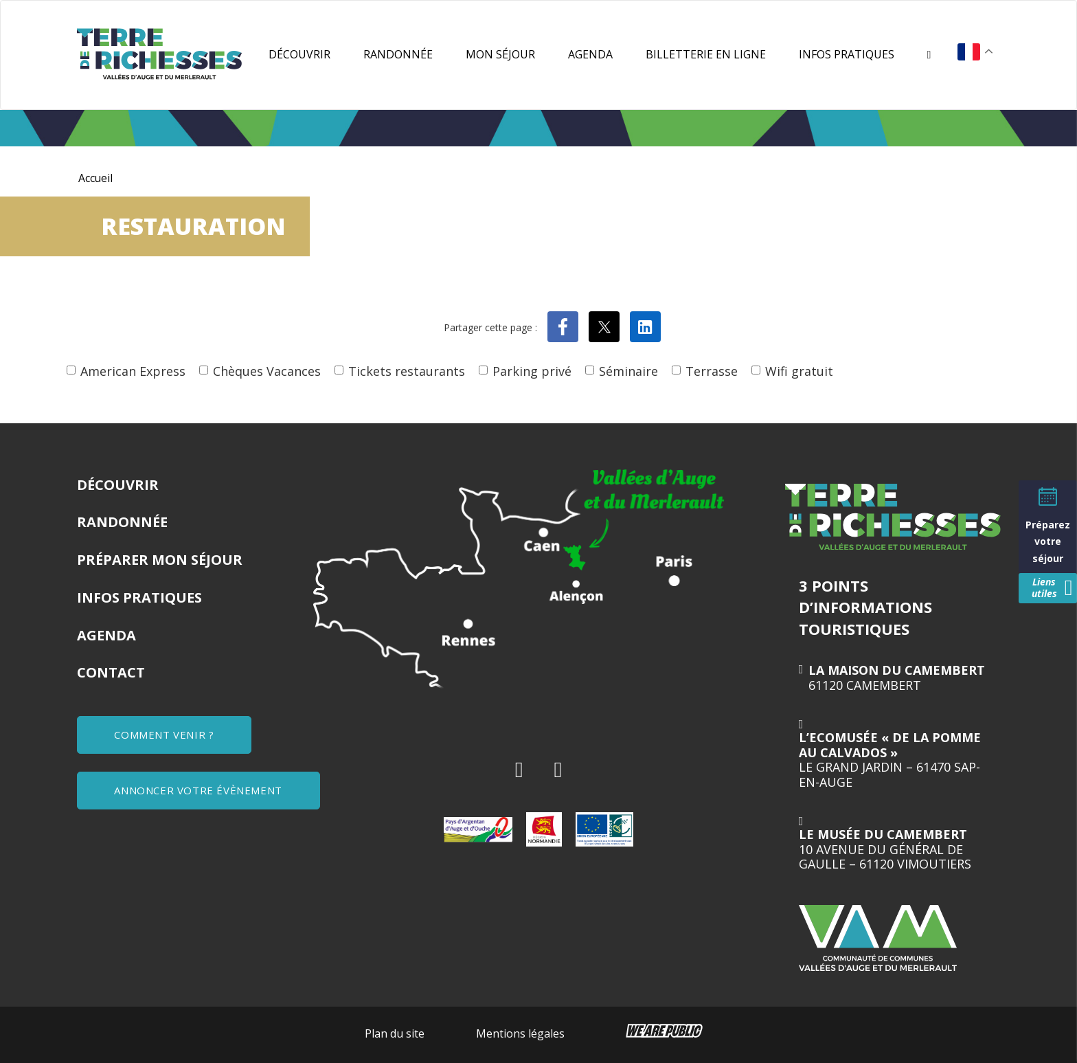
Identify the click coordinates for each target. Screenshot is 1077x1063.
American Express (132, 371)
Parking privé (531, 371)
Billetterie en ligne (706, 54)
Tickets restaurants (406, 371)
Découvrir (299, 54)
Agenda (590, 54)
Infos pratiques (846, 54)
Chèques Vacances (267, 371)
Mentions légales (520, 1033)
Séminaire (628, 371)
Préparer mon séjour (159, 559)
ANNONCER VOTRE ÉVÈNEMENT (199, 789)
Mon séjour (500, 54)
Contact (111, 672)
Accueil (95, 178)
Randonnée (398, 54)
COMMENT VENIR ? (165, 734)
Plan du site (394, 1033)
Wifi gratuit (799, 371)
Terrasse (711, 371)
